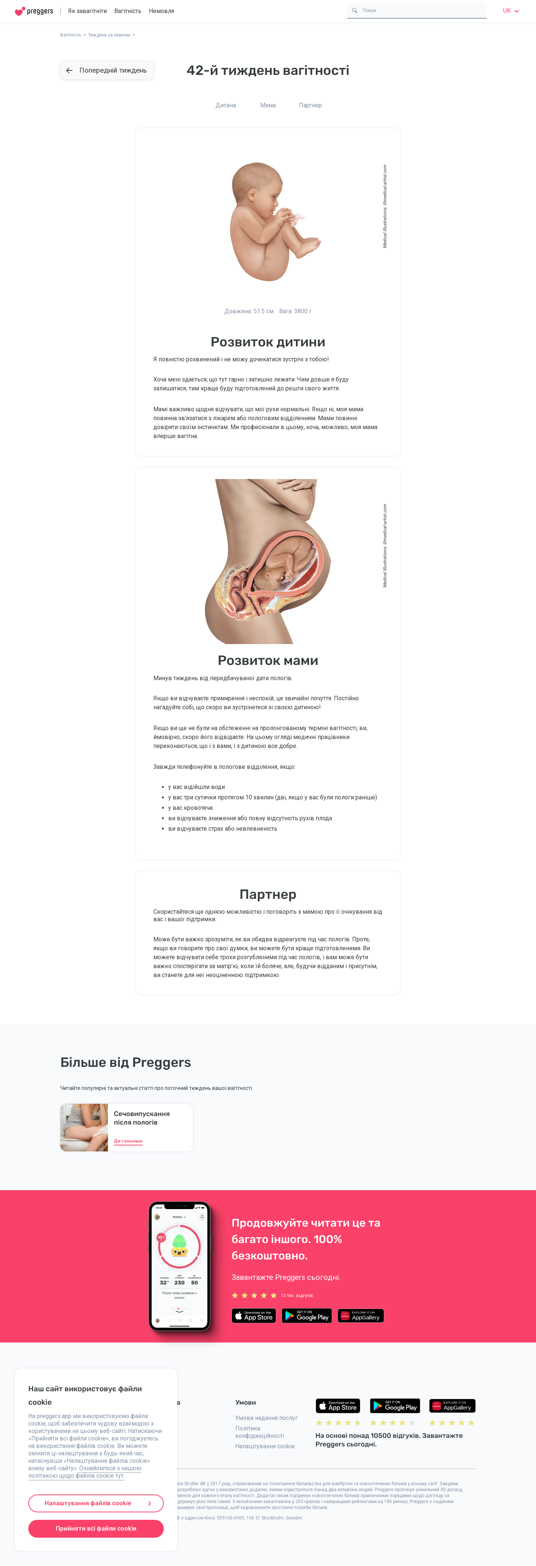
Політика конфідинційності (259, 1432)
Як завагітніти (87, 11)
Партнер (310, 105)
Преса (156, 1451)
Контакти (160, 1417)
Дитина (226, 105)
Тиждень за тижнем (109, 35)
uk (512, 10)
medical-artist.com (384, 183)
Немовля (161, 11)
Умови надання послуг (266, 1417)
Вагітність (127, 11)
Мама (268, 105)
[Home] (34, 11)
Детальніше (128, 1141)
